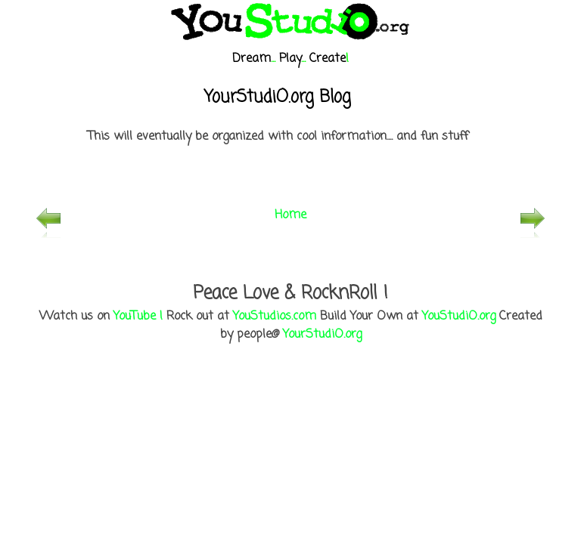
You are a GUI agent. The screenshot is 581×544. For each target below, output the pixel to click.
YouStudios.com (274, 317)
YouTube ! (138, 317)
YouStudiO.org (459, 317)
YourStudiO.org (322, 335)
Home (290, 215)
